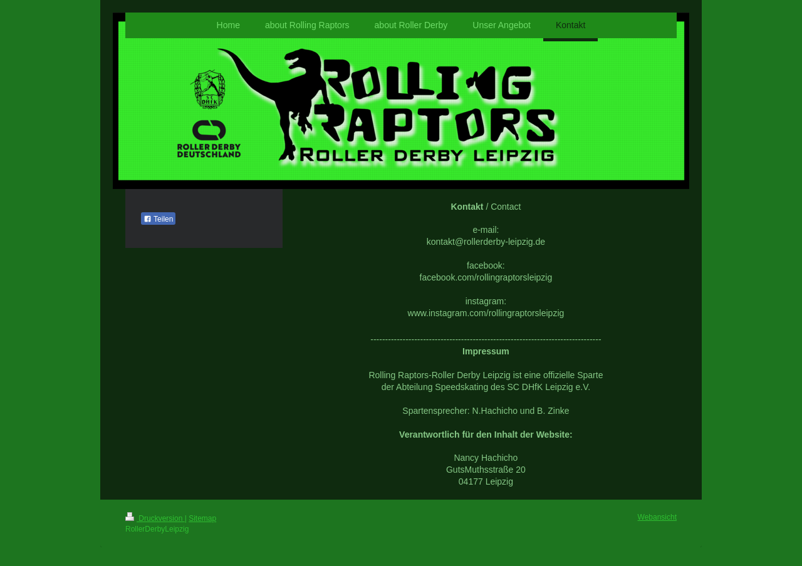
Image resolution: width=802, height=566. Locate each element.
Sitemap (202, 518)
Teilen (158, 219)
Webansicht (657, 517)
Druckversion (155, 518)
